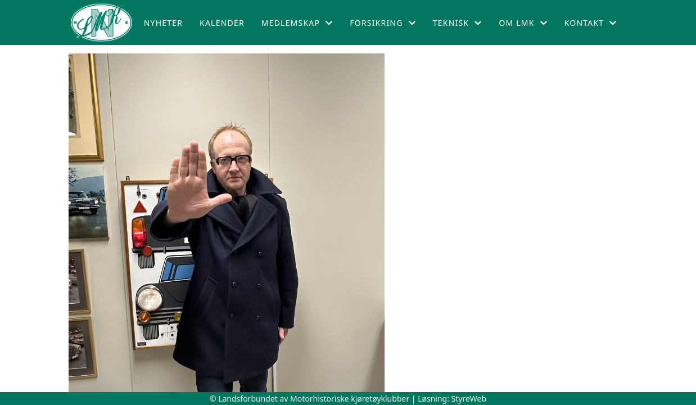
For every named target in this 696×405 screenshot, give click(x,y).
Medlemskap (297, 22)
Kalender (222, 22)
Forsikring (383, 22)
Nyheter (163, 22)
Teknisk (457, 22)
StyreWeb (469, 398)
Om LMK (523, 22)
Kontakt (590, 22)
